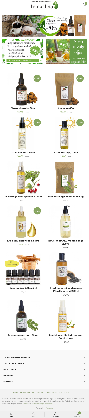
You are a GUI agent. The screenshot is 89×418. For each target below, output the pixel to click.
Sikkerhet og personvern (47, 392)
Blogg (73, 392)
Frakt (15, 392)
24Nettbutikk (49, 408)
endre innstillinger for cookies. (42, 404)
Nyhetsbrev (64, 392)
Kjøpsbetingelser (27, 392)
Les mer (25, 404)
